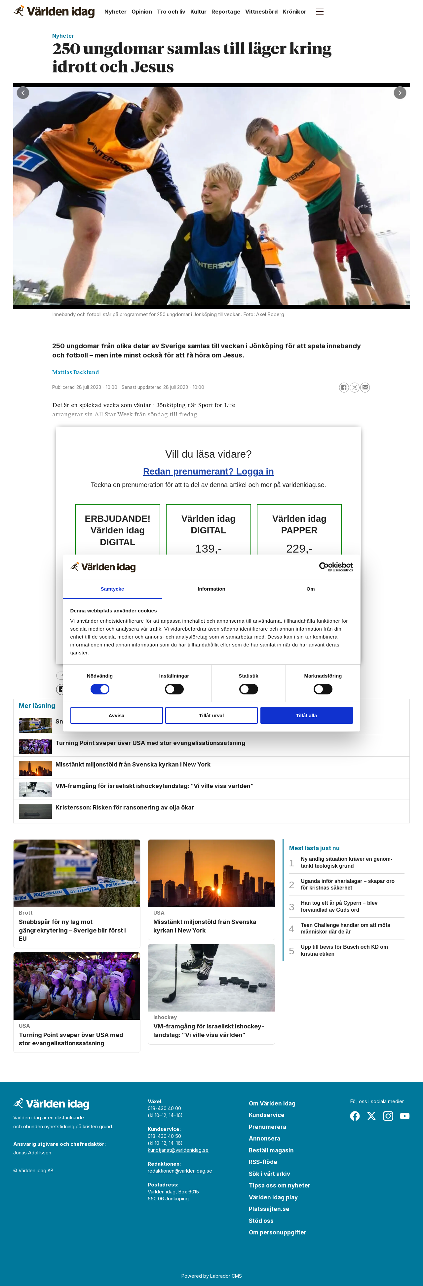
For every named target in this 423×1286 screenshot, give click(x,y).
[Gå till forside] (54, 11)
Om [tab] (310, 589)
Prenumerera (267, 1127)
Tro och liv (171, 11)
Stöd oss (261, 1221)
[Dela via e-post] (365, 388)
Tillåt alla (306, 715)
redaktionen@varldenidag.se (180, 1171)
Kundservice (267, 1115)
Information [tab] (211, 589)
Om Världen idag (272, 1103)
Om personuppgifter (277, 1233)
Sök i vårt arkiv (269, 1174)
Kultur (198, 11)
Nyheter (115, 11)
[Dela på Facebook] (344, 388)
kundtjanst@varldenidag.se (178, 1150)
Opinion (142, 11)
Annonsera (264, 1139)
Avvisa (117, 715)
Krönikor (294, 11)
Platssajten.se (269, 1209)
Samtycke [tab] (112, 589)
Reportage (226, 11)
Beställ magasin (271, 1150)
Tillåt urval (211, 715)
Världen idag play (273, 1197)
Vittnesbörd (261, 11)
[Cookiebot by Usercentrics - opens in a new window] (324, 567)
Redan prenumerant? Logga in (208, 471)
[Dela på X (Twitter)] (355, 388)
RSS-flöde (263, 1162)
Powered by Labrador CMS (211, 1276)
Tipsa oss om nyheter (279, 1186)
